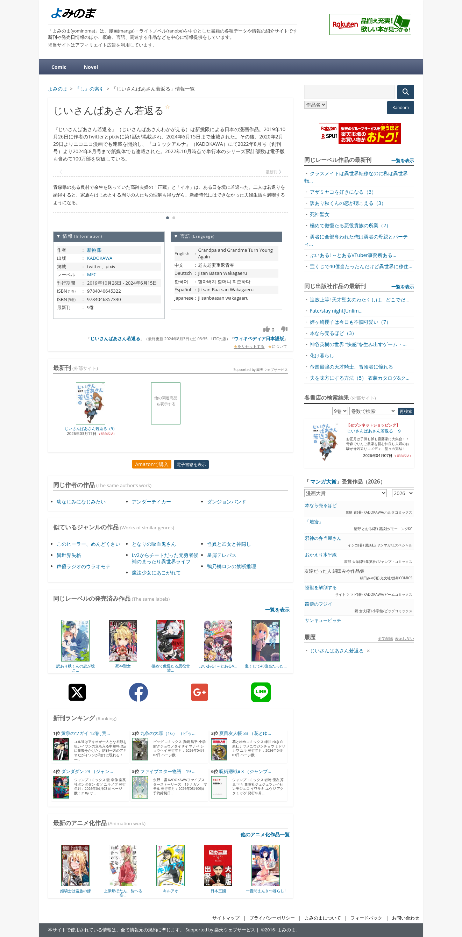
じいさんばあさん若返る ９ (374, 431)
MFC (92, 274)
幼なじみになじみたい (81, 501)
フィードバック (366, 918)
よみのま (286, 930)
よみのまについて (323, 918)
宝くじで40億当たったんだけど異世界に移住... (361, 266)
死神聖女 (123, 665)
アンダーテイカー (151, 501)
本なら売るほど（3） (333, 333)
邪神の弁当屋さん (323, 538)
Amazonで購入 (151, 464)
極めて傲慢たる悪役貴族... (170, 668)
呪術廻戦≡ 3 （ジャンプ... (245, 771)
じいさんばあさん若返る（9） (91, 428)
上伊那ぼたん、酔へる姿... (123, 892)
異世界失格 (69, 555)
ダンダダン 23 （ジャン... (87, 771)
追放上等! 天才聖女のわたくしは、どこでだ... (359, 299)
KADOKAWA (99, 258)
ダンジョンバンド (226, 501)
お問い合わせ (405, 918)
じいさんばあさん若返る (115, 338)
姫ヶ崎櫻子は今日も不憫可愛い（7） (350, 322)
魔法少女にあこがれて (156, 572)
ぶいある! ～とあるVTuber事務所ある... (353, 255)
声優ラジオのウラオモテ (84, 566)
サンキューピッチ (323, 620)
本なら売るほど (321, 505)
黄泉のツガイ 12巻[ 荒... (85, 733)
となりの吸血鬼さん (154, 544)
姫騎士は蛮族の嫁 (75, 890)
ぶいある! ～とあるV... (218, 665)
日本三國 (218, 890)
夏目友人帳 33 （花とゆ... (245, 733)
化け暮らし (322, 355)
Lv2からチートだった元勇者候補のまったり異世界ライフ (165, 558)
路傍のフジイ (318, 604)
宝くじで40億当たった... (266, 665)
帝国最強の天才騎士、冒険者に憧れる (351, 366)
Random (400, 107)
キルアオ (170, 890)
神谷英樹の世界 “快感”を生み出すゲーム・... (358, 344)
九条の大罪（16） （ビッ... (168, 733)
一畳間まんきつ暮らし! (265, 890)
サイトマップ (226, 918)
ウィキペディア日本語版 (259, 338)
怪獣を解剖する (321, 588)
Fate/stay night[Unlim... (336, 310)
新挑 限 (94, 250)
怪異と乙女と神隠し (229, 544)
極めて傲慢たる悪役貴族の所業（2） (350, 225)
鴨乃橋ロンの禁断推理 (231, 566)
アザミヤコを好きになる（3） (343, 191)
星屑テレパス (221, 555)
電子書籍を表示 (191, 464)
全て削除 (385, 638)
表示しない (404, 638)
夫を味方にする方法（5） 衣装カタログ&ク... (360, 377)
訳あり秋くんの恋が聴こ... (75, 668)
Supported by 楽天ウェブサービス (260, 369)
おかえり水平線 (321, 555)
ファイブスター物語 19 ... (168, 771)
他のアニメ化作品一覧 (265, 834)
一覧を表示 (277, 609)
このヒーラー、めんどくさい (88, 544)
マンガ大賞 (323, 481)
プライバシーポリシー (272, 918)
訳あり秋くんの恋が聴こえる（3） (348, 203)
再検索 (406, 411)
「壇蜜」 (314, 522)
